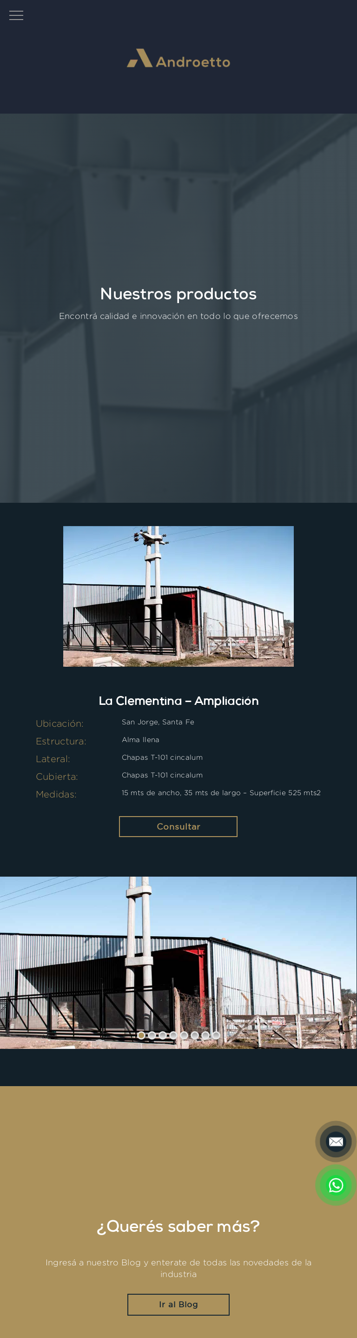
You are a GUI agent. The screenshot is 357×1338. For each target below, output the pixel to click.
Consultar (178, 826)
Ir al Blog (178, 1304)
